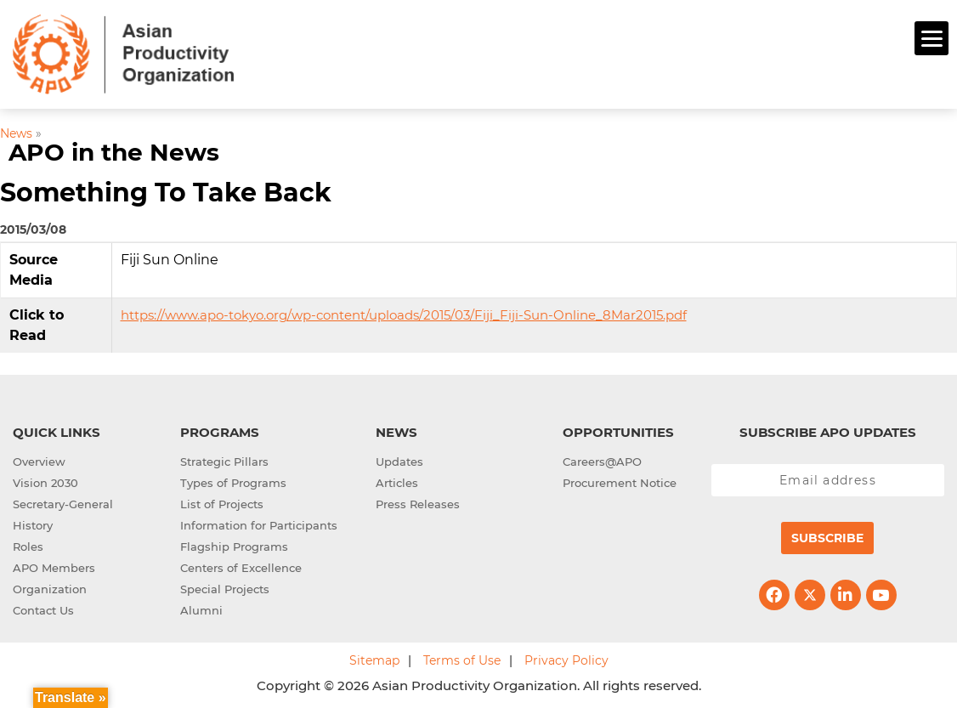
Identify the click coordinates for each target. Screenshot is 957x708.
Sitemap (374, 658)
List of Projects (221, 501)
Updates (399, 459)
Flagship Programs (234, 544)
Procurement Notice (620, 480)
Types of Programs (233, 480)
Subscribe (827, 535)
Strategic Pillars (224, 459)
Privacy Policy (566, 658)
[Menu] (932, 38)
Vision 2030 (45, 480)
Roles (28, 544)
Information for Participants (258, 523)
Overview (39, 459)
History (33, 523)
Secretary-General (63, 501)
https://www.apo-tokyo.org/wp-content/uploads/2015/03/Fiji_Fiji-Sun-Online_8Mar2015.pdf (404, 312)
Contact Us (43, 608)
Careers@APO (602, 459)
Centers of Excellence (241, 565)
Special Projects (224, 586)
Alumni (201, 608)
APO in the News (113, 150)
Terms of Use (462, 658)
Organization (50, 586)
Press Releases (418, 501)
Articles (397, 480)
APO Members (54, 565)
